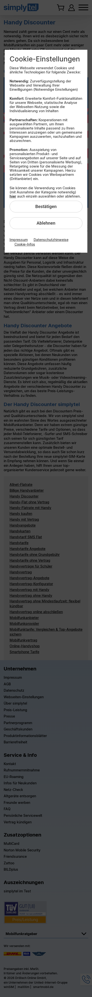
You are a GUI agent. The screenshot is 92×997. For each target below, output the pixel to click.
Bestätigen (46, 206)
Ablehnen (46, 223)
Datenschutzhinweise (51, 240)
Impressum (19, 240)
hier (13, 196)
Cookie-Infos (24, 244)
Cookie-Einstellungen (45, 59)
